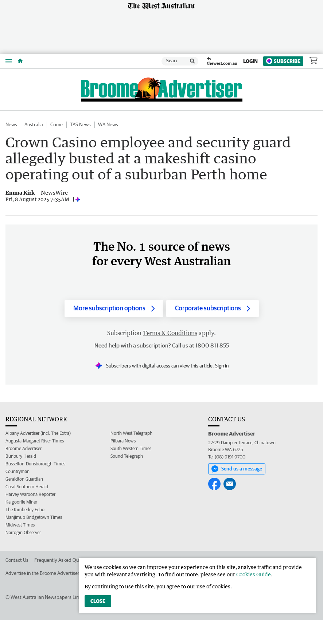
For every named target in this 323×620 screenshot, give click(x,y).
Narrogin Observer (23, 532)
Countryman (17, 471)
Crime (56, 124)
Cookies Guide (253, 574)
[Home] (20, 61)
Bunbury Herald (20, 456)
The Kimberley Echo (24, 509)
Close (97, 601)
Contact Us (16, 560)
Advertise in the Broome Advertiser (42, 573)
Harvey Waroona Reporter (30, 494)
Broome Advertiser (23, 448)
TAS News (80, 124)
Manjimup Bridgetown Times (33, 517)
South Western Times (130, 448)
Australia (33, 124)
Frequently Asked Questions (64, 560)
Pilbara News (123, 441)
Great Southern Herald (26, 486)
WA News (108, 124)
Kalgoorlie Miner (21, 502)
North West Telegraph (131, 433)
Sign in (222, 366)
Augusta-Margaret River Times (34, 441)
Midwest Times (20, 525)
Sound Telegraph (126, 456)
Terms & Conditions (170, 333)
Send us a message (236, 469)
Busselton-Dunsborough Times (35, 463)
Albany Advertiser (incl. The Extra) (38, 433)
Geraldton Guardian (24, 479)
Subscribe (283, 61)
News (11, 124)
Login (250, 61)
